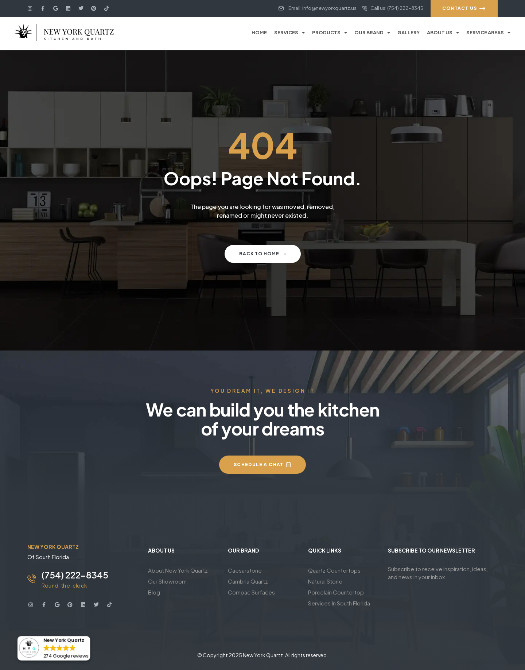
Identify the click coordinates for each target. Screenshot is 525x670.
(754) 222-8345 (75, 574)
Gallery (408, 32)
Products (329, 33)
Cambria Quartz (248, 581)
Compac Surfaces (251, 592)
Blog (154, 592)
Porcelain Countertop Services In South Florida (339, 598)
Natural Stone (325, 581)
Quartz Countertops (334, 570)
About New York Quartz (178, 570)
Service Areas (488, 33)
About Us (443, 33)
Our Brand (372, 33)
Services (289, 33)
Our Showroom (167, 581)
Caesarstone (245, 570)
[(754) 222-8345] (31, 578)
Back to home (262, 253)
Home (259, 32)
